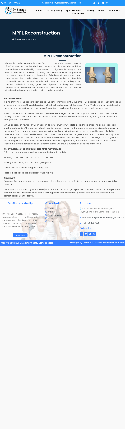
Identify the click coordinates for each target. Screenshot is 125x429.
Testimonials (113, 10)
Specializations (75, 10)
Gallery (90, 10)
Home (39, 10)
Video (101, 10)
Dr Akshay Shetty (54, 10)
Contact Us (78, 14)
